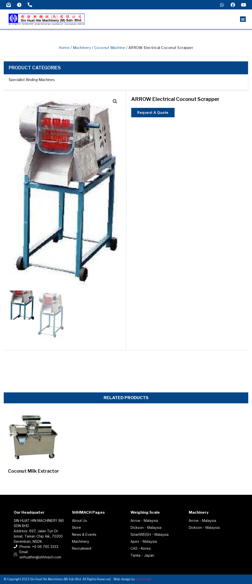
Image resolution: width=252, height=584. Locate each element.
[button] (243, 19)
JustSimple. (144, 579)
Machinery (82, 47)
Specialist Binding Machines (32, 80)
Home (64, 47)
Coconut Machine (110, 47)
